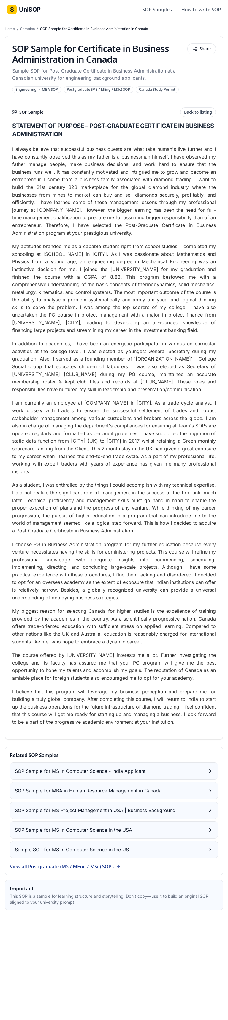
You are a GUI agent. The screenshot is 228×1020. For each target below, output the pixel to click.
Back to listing (198, 112)
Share (201, 48)
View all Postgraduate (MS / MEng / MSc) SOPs (65, 866)
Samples (28, 28)
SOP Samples (157, 9)
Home (10, 28)
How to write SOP (201, 9)
